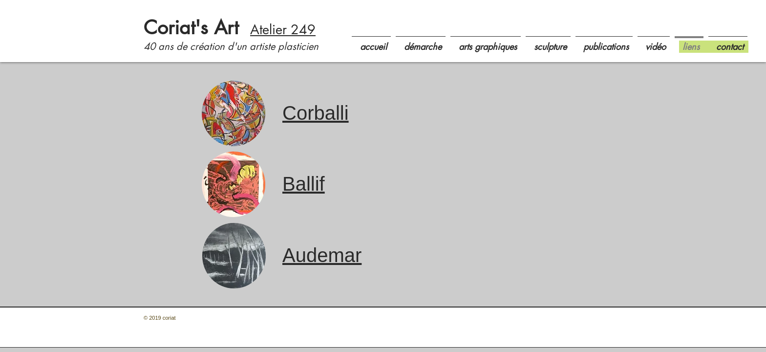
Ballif (303, 184)
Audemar (322, 255)
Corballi (315, 113)
